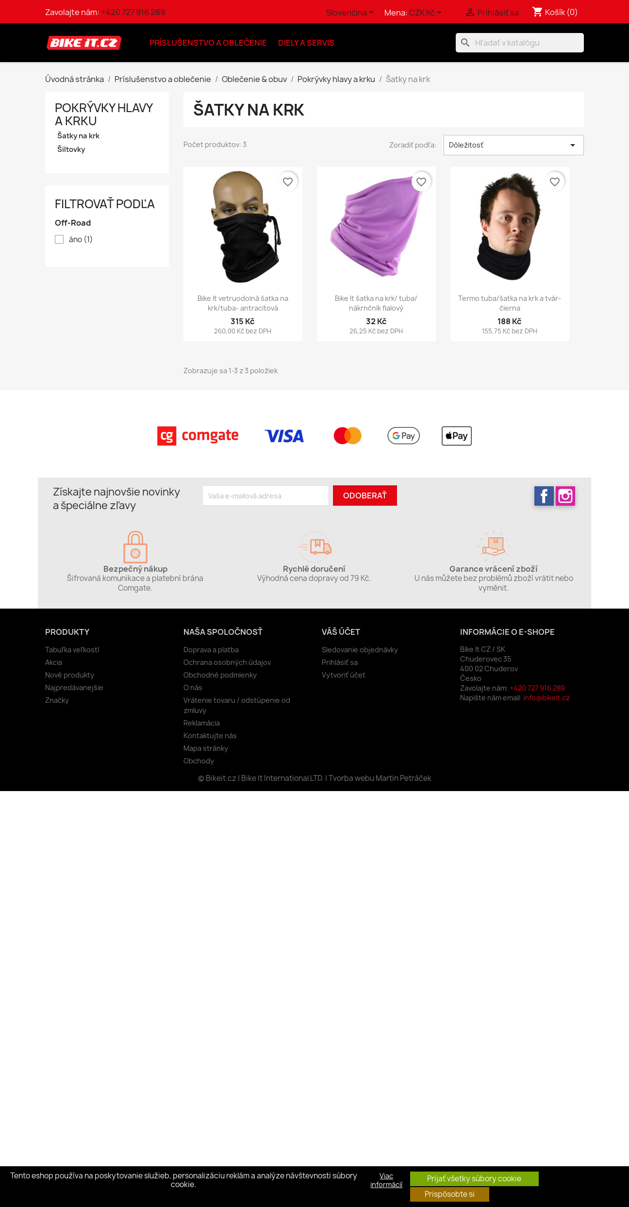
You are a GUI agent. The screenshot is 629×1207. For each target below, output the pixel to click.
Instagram (565, 496)
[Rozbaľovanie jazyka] (351, 13)
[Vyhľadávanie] (520, 42)
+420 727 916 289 (133, 12)
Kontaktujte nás (210, 735)
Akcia (53, 662)
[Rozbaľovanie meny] (427, 13)
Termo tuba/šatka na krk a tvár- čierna (509, 303)
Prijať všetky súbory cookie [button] (474, 1179)
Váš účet (341, 632)
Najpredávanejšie (74, 687)
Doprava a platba (211, 649)
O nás (192, 687)
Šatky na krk (78, 136)
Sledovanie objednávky (360, 649)
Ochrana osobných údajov (227, 662)
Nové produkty (69, 674)
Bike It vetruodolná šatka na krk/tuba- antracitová (243, 303)
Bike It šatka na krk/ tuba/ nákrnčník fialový (376, 303)
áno (81, 240)
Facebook (544, 496)
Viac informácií (386, 1180)
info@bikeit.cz (546, 697)
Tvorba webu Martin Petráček (380, 778)
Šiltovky (71, 149)
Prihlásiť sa (340, 662)
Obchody (198, 760)
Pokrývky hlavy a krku (103, 114)
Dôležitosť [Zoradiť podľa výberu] (514, 145)
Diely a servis (306, 42)
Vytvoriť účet (343, 674)
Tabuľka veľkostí (72, 649)
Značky (57, 700)
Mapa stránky (205, 748)
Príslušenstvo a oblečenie (208, 42)
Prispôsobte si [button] (450, 1194)
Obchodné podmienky (220, 674)
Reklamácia (201, 723)
